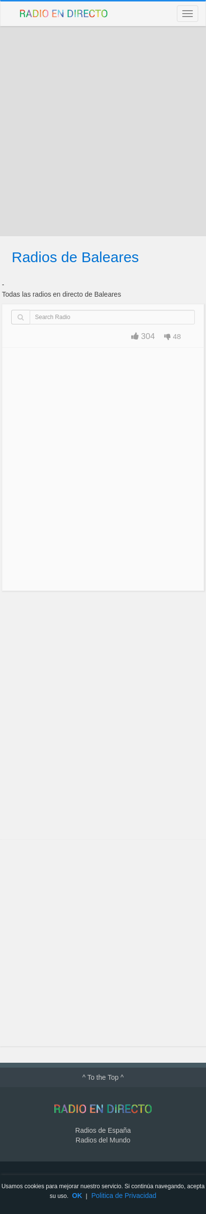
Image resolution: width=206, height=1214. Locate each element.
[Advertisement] (103, 131)
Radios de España (103, 1130)
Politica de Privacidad (123, 1195)
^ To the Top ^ (102, 1077)
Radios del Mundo (103, 1140)
